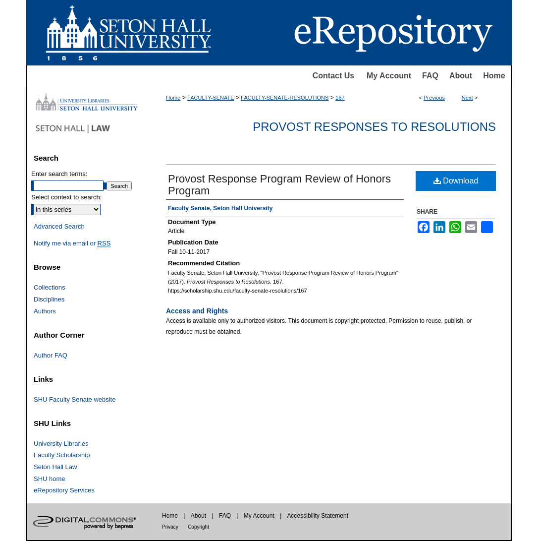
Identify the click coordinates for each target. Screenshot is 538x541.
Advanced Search (59, 226)
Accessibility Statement (317, 515)
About (460, 75)
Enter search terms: (59, 174)
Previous (434, 98)
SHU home (49, 478)
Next (467, 98)
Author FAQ (50, 355)
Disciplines (49, 299)
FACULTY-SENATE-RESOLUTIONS (284, 98)
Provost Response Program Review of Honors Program (279, 185)
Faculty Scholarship (62, 455)
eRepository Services (64, 490)
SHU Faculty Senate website (74, 399)
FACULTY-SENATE (210, 98)
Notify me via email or (72, 243)
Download (456, 181)
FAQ (430, 75)
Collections (49, 287)
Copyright (198, 527)
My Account (389, 75)
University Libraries (61, 443)
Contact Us (333, 75)
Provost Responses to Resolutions (374, 126)
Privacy (170, 527)
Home (494, 75)
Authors (45, 311)
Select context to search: (66, 197)
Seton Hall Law (55, 467)
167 (339, 98)
